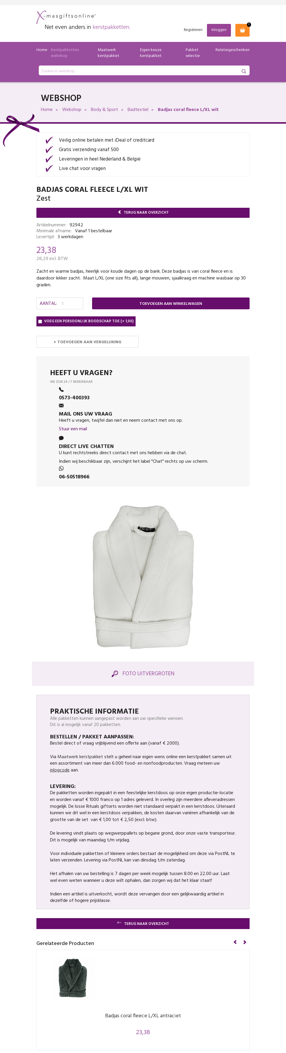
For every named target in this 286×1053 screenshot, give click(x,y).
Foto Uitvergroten (143, 673)
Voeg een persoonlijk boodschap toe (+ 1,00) (86, 321)
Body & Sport (104, 110)
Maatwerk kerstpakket (108, 53)
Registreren (193, 30)
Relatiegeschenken (233, 50)
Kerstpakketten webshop (65, 53)
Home (41, 50)
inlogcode (60, 770)
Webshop (71, 110)
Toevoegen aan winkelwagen (170, 303)
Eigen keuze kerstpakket (151, 53)
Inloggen (218, 30)
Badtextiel (138, 110)
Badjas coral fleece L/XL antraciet (143, 1016)
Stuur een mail (73, 429)
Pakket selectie (193, 53)
